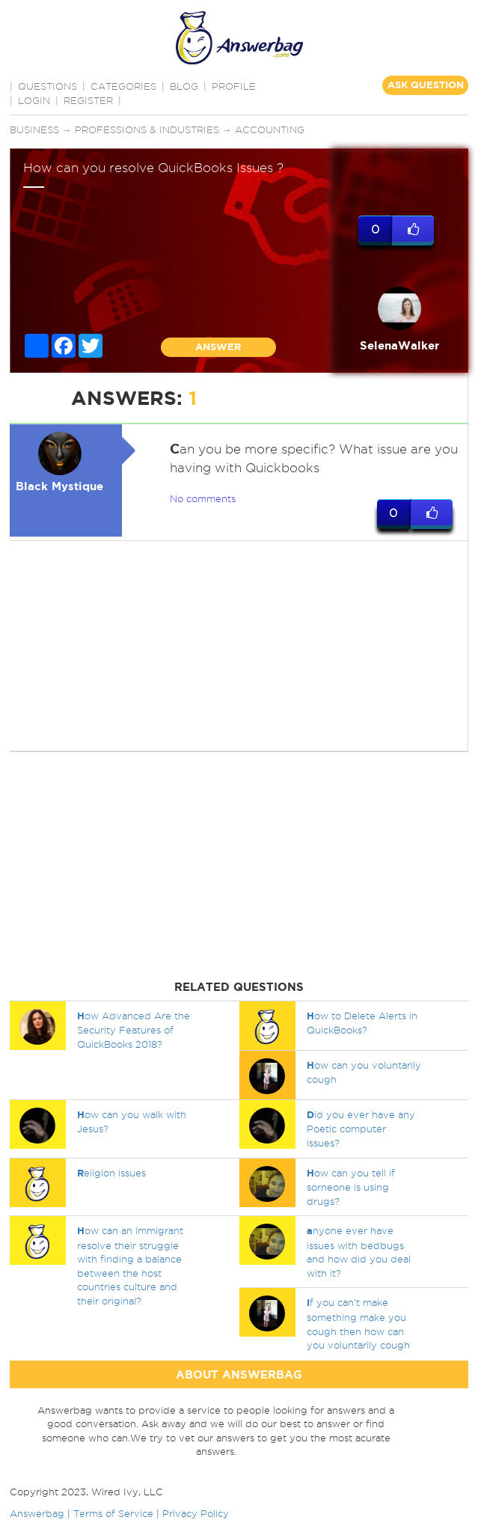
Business (34, 129)
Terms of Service (113, 1513)
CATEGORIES (123, 86)
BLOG (184, 86)
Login (34, 100)
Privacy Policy (195, 1513)
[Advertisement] (237, 646)
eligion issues (111, 1173)
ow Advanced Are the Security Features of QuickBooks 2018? (133, 1029)
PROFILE (234, 86)
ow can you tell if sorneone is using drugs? (351, 1187)
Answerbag (37, 1513)
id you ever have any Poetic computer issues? (361, 1128)
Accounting (269, 129)
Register (88, 100)
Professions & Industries (147, 129)
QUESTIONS (47, 86)
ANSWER (218, 346)
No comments (203, 498)
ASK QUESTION (425, 85)
